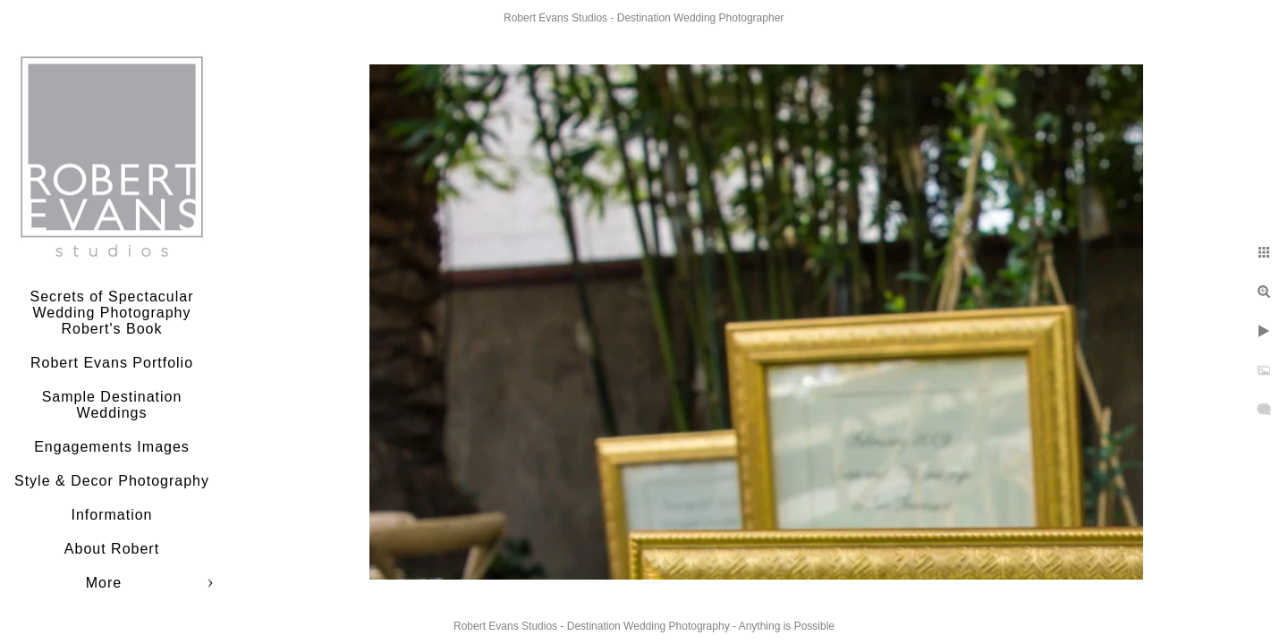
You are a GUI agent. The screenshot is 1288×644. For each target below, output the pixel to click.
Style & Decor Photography (111, 480)
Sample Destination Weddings (112, 404)
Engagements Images (112, 446)
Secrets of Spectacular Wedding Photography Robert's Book (112, 312)
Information (111, 514)
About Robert (111, 548)
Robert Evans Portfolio (111, 362)
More (104, 582)
